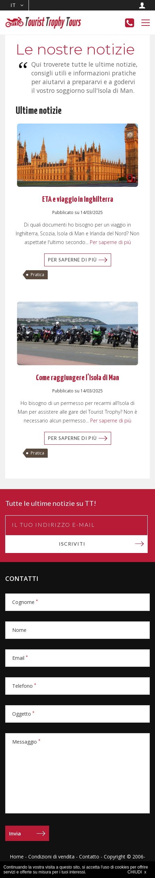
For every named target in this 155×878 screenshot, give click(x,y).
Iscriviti (72, 544)
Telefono (24, 686)
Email (20, 658)
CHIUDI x (136, 872)
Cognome (25, 602)
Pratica (37, 275)
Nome (19, 630)
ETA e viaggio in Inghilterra (77, 199)
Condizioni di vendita (51, 856)
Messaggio (26, 741)
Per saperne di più (109, 242)
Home (17, 856)
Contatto (89, 856)
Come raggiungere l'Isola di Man (77, 378)
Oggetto (23, 713)
